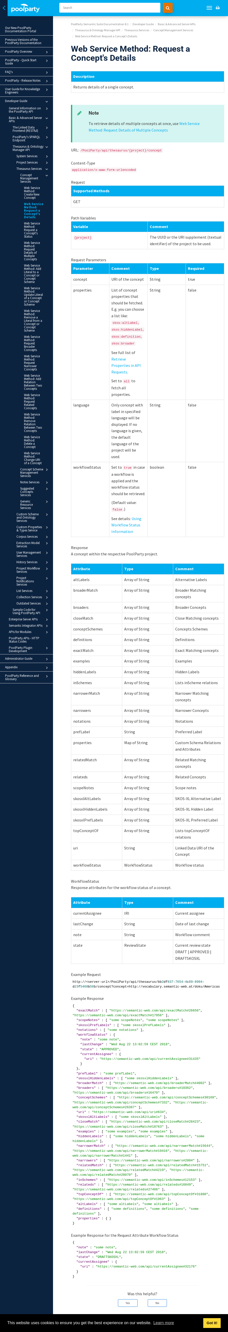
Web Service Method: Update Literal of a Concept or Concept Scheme (35, 278)
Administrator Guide (29, 600)
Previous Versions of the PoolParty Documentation (23, 41)
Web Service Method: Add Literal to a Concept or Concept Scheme (35, 259)
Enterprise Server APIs (31, 560)
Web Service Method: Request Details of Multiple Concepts (35, 239)
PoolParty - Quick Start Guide (29, 61)
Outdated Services (35, 545)
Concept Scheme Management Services (37, 426)
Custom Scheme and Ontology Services (35, 463)
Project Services (35, 159)
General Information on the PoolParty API (31, 106)
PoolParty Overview (29, 52)
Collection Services (35, 538)
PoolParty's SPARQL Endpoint (33, 135)
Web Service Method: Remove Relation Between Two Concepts (35, 385)
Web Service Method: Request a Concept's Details (33, 204)
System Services (35, 153)
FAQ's (29, 69)
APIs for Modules (31, 573)
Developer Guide (29, 98)
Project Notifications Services (35, 524)
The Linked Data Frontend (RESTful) (33, 126)
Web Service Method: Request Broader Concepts (35, 315)
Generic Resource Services (37, 454)
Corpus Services (35, 481)
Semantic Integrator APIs (31, 567)
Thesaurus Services (35, 166)
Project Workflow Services (35, 514)
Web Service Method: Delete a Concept (35, 401)
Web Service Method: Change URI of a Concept (35, 413)
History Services (35, 507)
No (157, 1303)
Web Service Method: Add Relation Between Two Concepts (33, 349)
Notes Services (37, 436)
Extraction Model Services (35, 489)
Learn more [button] (163, 1323)
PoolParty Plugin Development (31, 590)
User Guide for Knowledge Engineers (29, 87)
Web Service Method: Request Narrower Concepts (35, 332)
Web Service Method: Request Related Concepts (35, 367)
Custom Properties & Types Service (35, 473)
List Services (35, 532)
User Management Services (35, 498)
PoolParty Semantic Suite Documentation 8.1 (100, 24)
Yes (128, 1303)
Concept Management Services (37, 174)
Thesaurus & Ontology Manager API (33, 145)
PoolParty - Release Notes (29, 78)
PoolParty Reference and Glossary (29, 618)
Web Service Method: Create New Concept (34, 187)
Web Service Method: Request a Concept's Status (35, 222)
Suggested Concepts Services (37, 444)
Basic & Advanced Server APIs (31, 116)
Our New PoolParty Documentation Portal (20, 29)
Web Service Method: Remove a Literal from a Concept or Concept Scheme (35, 297)
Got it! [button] (212, 1323)
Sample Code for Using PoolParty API (33, 552)
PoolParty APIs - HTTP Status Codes (24, 581)
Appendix (29, 609)
